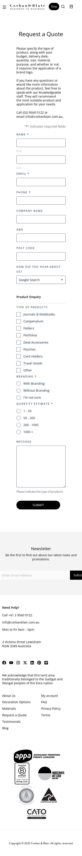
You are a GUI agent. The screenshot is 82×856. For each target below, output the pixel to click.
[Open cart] (71, 6)
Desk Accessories (35, 342)
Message (24, 441)
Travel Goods (32, 363)
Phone (23, 192)
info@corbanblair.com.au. (44, 117)
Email (22, 173)
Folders (28, 328)
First (19, 151)
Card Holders (33, 356)
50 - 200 (29, 418)
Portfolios (30, 335)
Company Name (29, 211)
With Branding (34, 383)
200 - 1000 (30, 425)
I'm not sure (32, 397)
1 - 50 (27, 411)
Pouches (29, 349)
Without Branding (36, 390)
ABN (19, 229)
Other (27, 370)
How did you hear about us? (38, 269)
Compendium (33, 321)
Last (18, 168)
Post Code (25, 248)
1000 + (28, 432)
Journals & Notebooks (39, 314)
